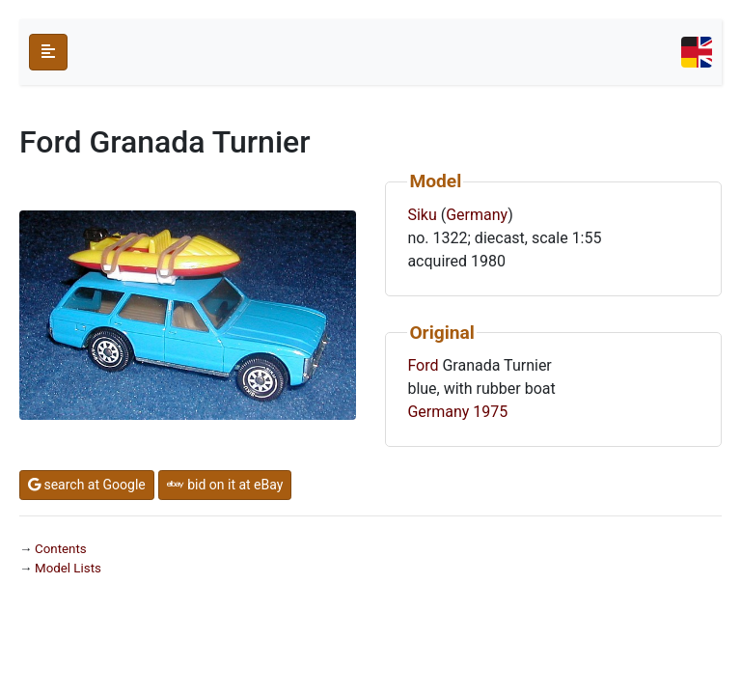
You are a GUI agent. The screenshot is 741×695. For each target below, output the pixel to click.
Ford (422, 365)
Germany (477, 215)
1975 (490, 412)
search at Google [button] (87, 484)
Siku (421, 215)
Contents (61, 549)
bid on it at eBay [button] (225, 484)
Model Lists (68, 568)
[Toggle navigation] (696, 52)
